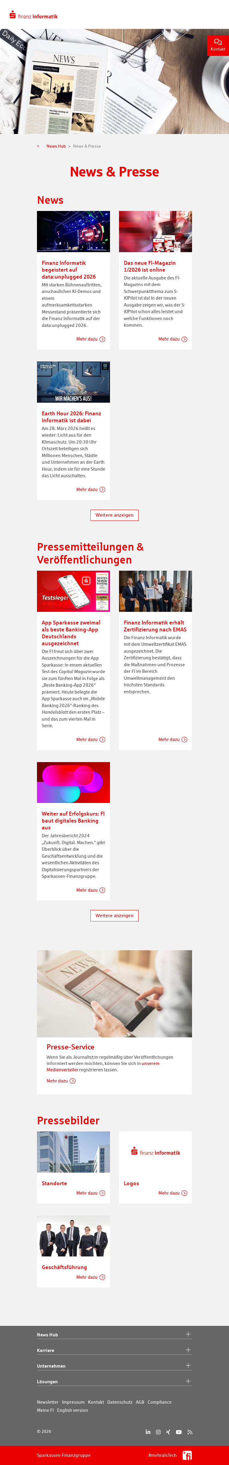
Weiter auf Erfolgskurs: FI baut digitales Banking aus (73, 820)
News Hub (114, 1335)
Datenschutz (120, 1402)
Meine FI (45, 1410)
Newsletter (48, 1402)
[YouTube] (179, 1432)
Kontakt (218, 45)
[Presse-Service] (114, 993)
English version (72, 1410)
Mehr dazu (87, 338)
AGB (140, 1402)
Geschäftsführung (64, 1267)
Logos (131, 1183)
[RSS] (190, 1432)
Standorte (54, 1183)
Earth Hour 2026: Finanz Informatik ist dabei (71, 416)
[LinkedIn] (148, 1432)
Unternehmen (114, 1366)
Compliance (160, 1402)
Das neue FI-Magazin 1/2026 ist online (150, 266)
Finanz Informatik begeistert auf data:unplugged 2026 (69, 269)
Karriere (114, 1350)
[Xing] (168, 1432)
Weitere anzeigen (114, 515)
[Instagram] (158, 1432)
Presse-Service (70, 1046)
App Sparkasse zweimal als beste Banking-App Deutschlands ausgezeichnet (71, 632)
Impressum (73, 1402)
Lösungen (114, 1382)
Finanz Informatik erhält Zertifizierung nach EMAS (155, 626)
